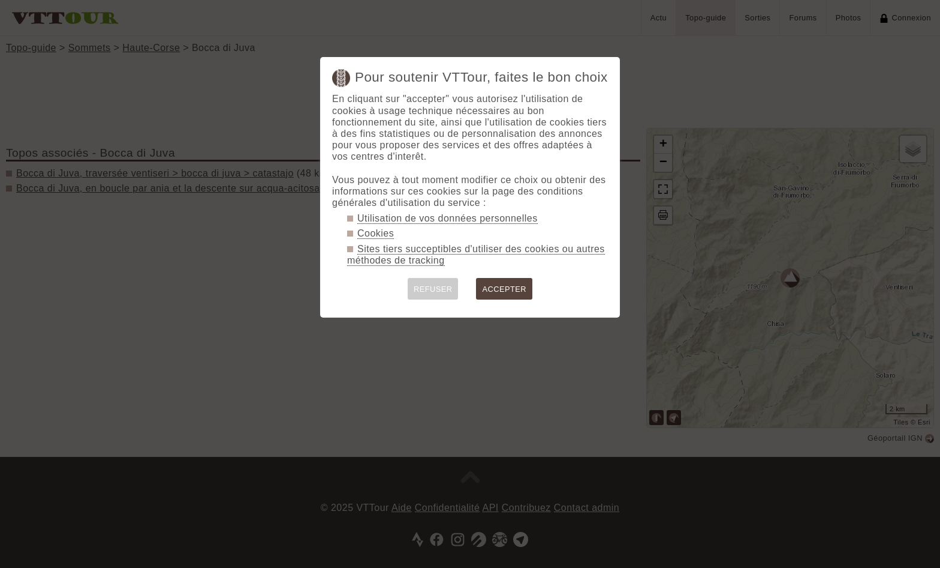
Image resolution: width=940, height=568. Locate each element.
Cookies (375, 233)
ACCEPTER (504, 289)
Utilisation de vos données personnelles (447, 218)
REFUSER (433, 289)
